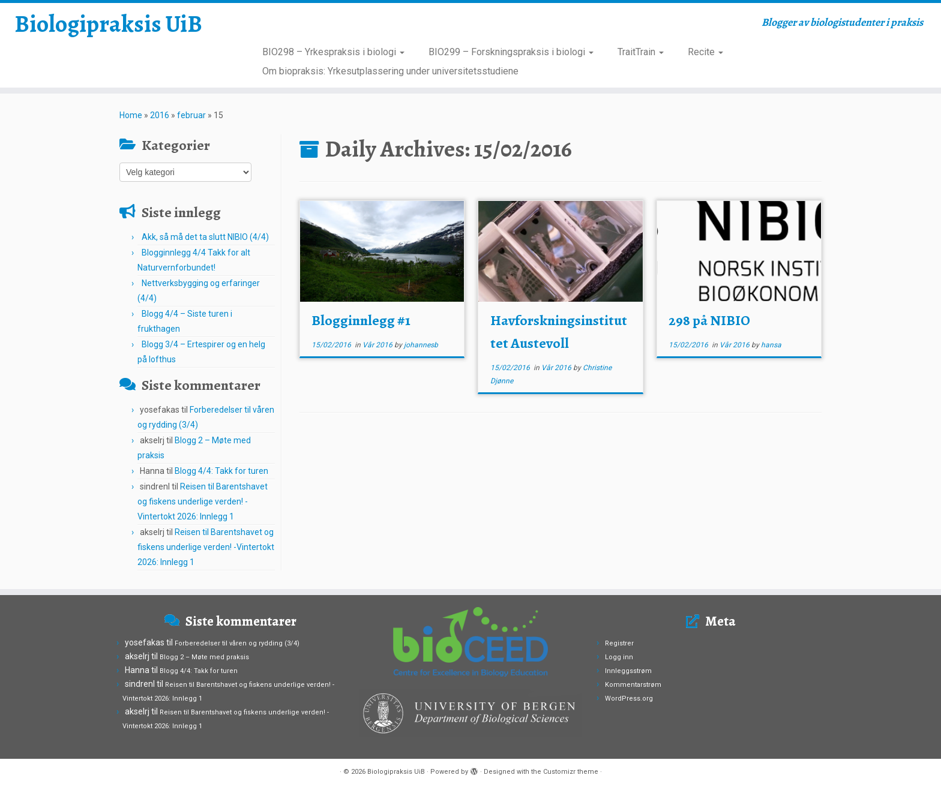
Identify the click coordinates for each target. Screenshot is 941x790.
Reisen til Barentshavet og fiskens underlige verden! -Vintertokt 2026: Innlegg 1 (202, 501)
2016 (159, 115)
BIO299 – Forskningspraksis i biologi (511, 52)
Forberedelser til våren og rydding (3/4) (237, 643)
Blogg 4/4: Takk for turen (221, 471)
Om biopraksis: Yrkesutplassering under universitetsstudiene (390, 71)
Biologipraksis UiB (108, 24)
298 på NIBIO (709, 320)
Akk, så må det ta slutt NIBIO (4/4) (205, 237)
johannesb (421, 345)
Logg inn (619, 657)
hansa (771, 345)
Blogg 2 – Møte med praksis (204, 657)
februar (191, 115)
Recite (705, 52)
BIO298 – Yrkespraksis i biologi (333, 52)
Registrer (619, 643)
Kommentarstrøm (633, 685)
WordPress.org (629, 698)
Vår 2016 (378, 345)
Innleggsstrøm (628, 671)
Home (130, 115)
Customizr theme (570, 772)
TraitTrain (641, 52)
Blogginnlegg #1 (360, 320)
